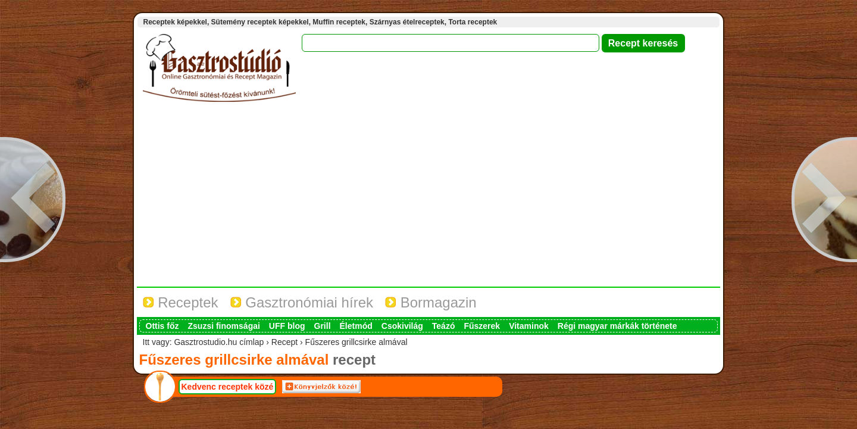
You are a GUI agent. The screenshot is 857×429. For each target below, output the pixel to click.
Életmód (356, 326)
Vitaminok (529, 326)
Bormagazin (431, 302)
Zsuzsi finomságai (224, 326)
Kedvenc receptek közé (228, 386)
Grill (322, 326)
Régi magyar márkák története (617, 326)
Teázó (443, 326)
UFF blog (287, 326)
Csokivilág (402, 326)
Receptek (180, 302)
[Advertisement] (428, 197)
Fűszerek (482, 326)
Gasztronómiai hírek (301, 302)
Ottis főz (162, 326)
